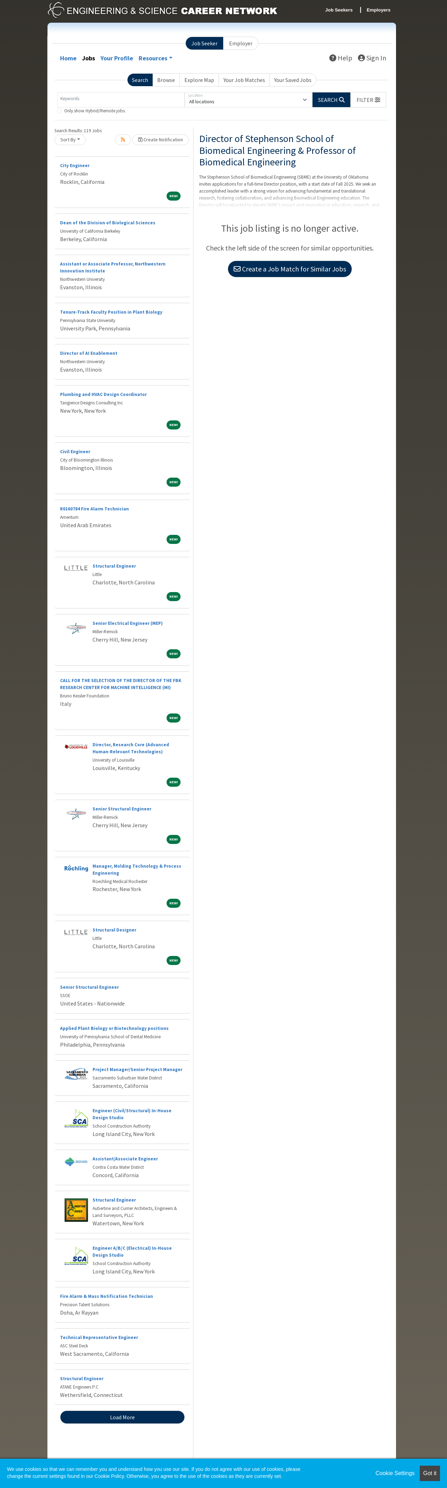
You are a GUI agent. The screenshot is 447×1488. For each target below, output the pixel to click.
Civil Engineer (75, 452)
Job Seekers (339, 10)
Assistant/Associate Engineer (125, 1159)
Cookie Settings (395, 1473)
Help (340, 57)
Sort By (68, 139)
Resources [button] (153, 58)
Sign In (372, 57)
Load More (122, 1417)
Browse (166, 79)
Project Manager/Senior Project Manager (137, 1069)
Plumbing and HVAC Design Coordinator (103, 394)
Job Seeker (204, 43)
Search (140, 79)
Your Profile (117, 58)
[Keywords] (121, 99)
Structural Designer (114, 930)
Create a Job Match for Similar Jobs (290, 268)
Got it (430, 1473)
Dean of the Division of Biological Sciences (107, 223)
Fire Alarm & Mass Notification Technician (106, 1296)
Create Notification (160, 139)
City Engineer (74, 166)
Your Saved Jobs (293, 79)
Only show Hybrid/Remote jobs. (95, 111)
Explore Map (199, 79)
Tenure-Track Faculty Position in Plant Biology (111, 312)
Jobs (88, 58)
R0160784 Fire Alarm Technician (94, 509)
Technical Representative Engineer (99, 1337)
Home (68, 58)
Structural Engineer (114, 566)
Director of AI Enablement (88, 353)
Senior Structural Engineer (122, 809)
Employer (240, 43)
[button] (368, 99)
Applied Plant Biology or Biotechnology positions (114, 1028)
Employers (378, 10)
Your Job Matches (244, 79)
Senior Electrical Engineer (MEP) (128, 623)
